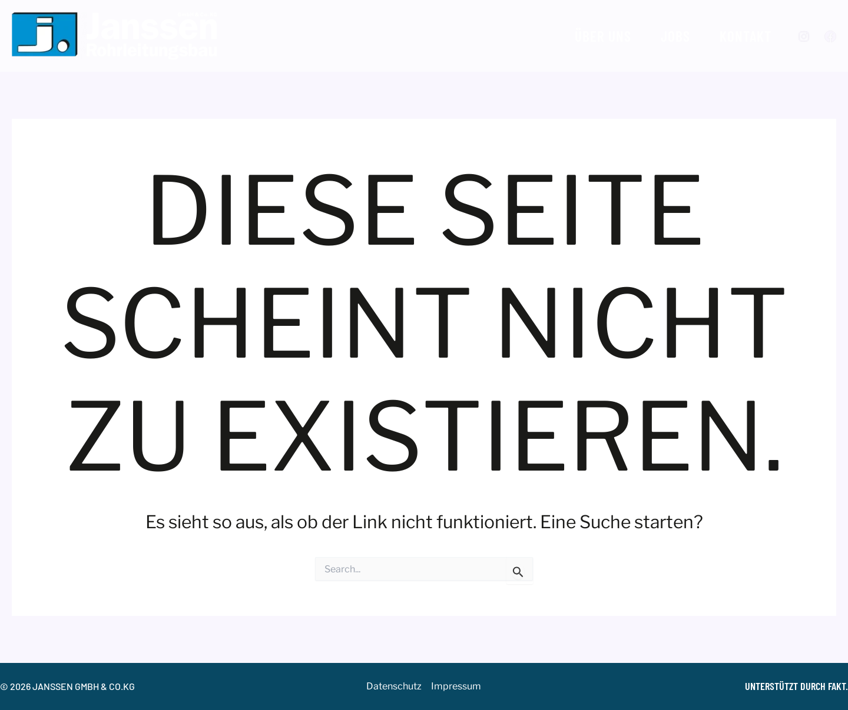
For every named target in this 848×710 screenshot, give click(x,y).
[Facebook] (830, 36)
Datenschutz (394, 686)
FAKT (837, 685)
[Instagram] (804, 36)
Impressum (456, 686)
